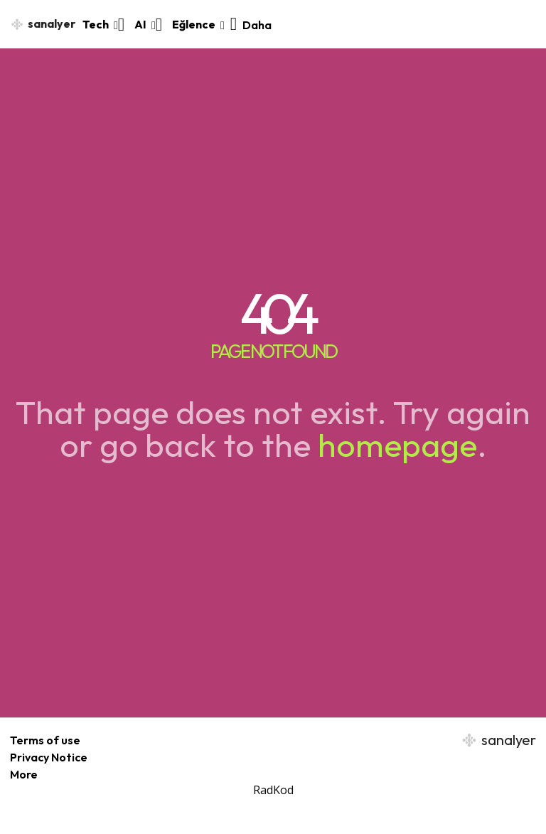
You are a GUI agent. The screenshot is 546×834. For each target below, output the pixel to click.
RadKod (273, 790)
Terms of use (45, 740)
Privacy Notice (48, 757)
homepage (397, 444)
